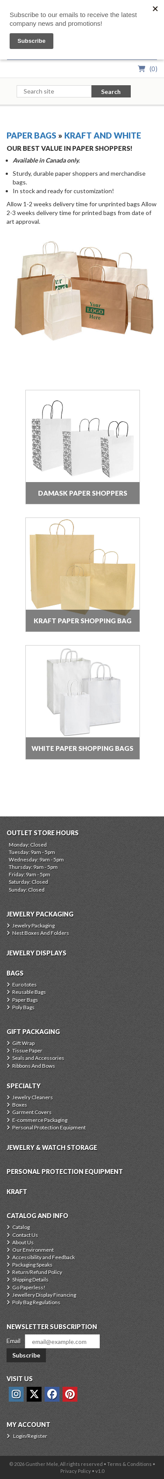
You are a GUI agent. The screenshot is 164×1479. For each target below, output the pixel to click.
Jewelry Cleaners (32, 1097)
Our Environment (33, 1249)
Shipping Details (30, 1279)
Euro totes (24, 984)
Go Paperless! (28, 1287)
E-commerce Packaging (39, 1120)
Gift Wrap (23, 1043)
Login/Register (30, 1436)
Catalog (21, 1227)
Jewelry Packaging (33, 925)
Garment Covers (32, 1112)
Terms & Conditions (129, 1464)
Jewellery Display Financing (44, 1295)
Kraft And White (102, 135)
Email (14, 1340)
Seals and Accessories (38, 1058)
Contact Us (25, 1235)
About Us (23, 1242)
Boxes (19, 1104)
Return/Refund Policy (37, 1272)
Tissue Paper (27, 1050)
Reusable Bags (29, 992)
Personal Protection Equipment (49, 1127)
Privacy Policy (75, 1471)
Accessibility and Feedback (43, 1257)
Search (111, 91)
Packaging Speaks (32, 1264)
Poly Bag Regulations (36, 1302)
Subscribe (26, 1355)
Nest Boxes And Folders (40, 933)
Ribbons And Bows (33, 1065)
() (153, 69)
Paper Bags (31, 135)
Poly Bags (23, 1007)
